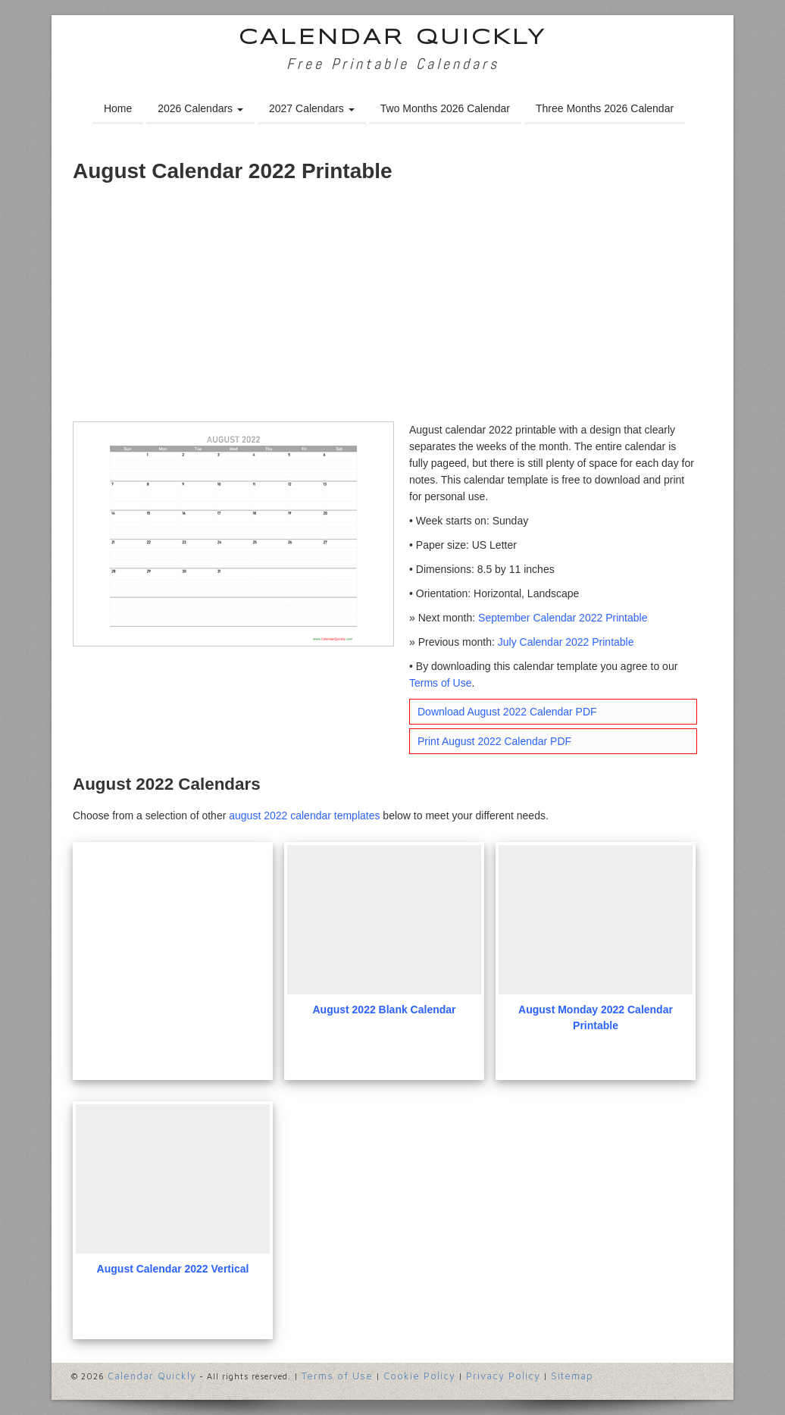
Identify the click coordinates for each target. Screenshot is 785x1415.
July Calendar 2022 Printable (566, 642)
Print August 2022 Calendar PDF (494, 741)
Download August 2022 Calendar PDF (507, 712)
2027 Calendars (312, 108)
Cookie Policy (419, 1376)
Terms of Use (440, 683)
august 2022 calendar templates (304, 815)
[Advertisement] (392, 308)
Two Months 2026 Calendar (445, 108)
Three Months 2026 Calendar (605, 108)
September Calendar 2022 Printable (562, 618)
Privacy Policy (503, 1376)
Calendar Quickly (393, 38)
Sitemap (572, 1376)
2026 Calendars (200, 108)
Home (118, 108)
